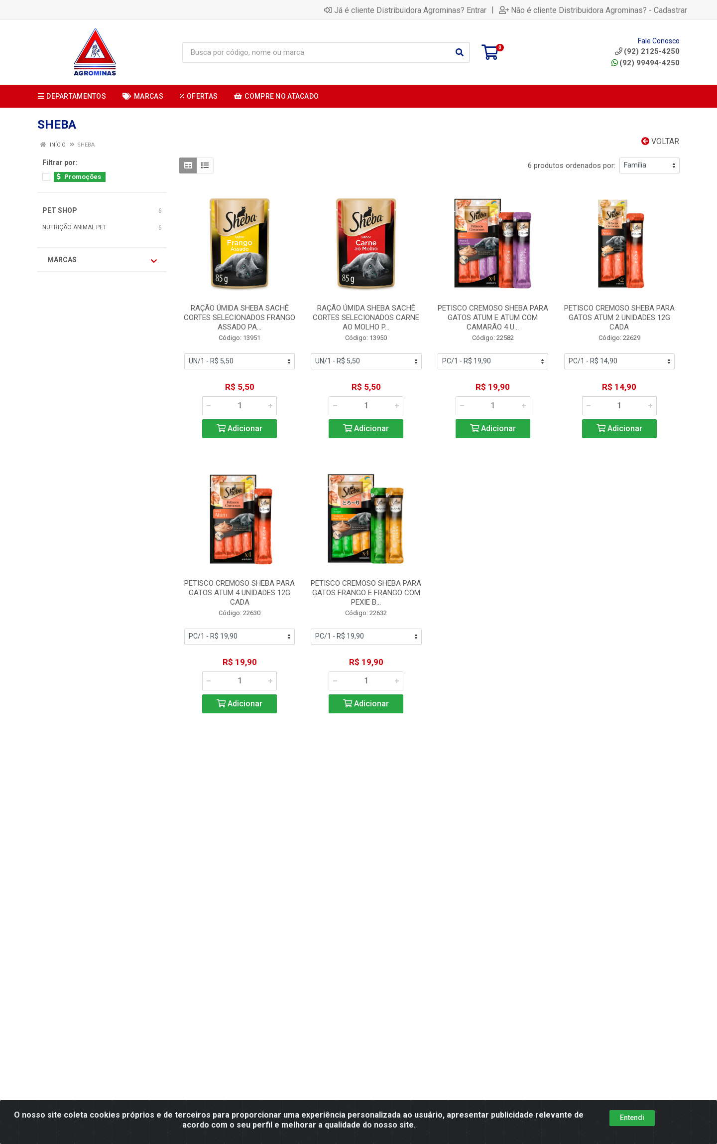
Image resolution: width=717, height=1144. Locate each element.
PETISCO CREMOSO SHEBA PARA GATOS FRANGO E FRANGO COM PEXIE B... (366, 593)
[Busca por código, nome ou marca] (316, 52)
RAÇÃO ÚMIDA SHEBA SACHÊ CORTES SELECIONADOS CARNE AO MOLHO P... (366, 317)
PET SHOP (59, 210)
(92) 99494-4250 (645, 62)
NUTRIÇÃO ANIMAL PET (74, 227)
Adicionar (239, 428)
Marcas (102, 260)
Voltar (660, 141)
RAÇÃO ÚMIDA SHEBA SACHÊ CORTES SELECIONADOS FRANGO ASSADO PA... (239, 317)
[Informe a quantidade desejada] (239, 405)
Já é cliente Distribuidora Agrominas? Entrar (405, 10)
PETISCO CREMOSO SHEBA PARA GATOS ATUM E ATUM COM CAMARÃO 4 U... (493, 317)
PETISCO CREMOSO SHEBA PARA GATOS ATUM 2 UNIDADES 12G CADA (619, 317)
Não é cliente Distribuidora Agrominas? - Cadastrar (593, 10)
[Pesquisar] (459, 52)
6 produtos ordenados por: (571, 165)
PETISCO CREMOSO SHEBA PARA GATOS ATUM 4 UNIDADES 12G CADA (239, 593)
